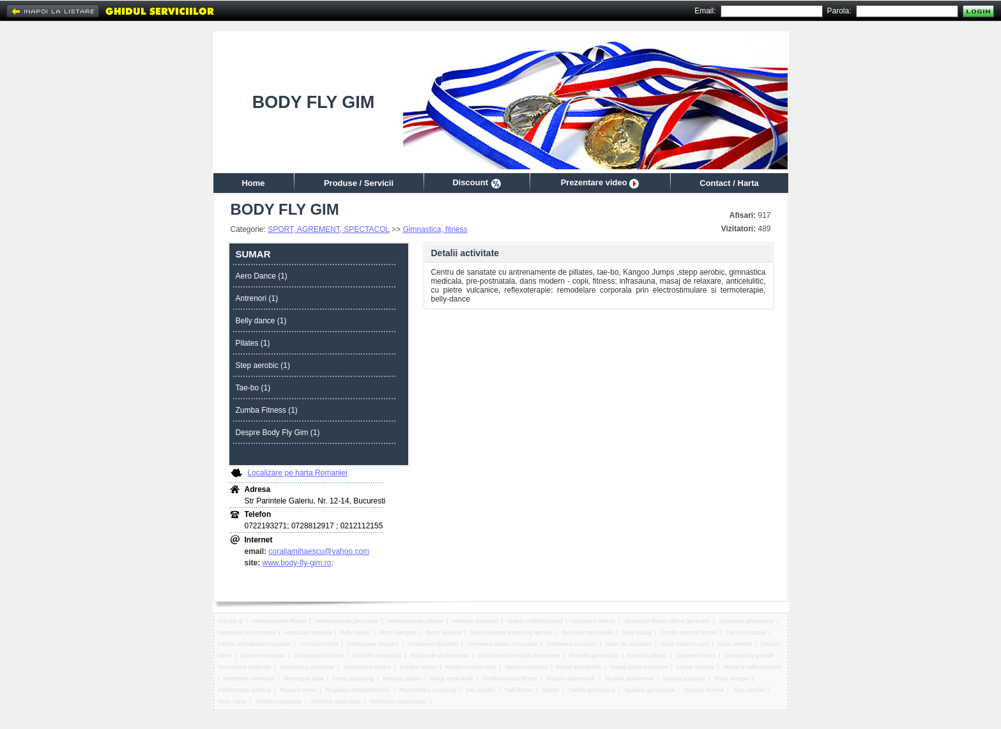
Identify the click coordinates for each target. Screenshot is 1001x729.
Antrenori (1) (257, 298)
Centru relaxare (746, 632)
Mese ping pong (353, 678)
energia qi (230, 621)
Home (252, 183)
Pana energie (731, 678)
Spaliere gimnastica (649, 690)
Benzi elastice (443, 632)
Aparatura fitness (593, 621)
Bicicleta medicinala (587, 632)
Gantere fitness (695, 655)
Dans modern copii (684, 644)
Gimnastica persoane (307, 667)
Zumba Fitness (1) (267, 410)
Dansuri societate (262, 655)
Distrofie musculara (377, 655)
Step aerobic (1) (263, 365)
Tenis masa (232, 701)
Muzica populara (684, 678)
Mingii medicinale (451, 678)
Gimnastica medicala (244, 667)
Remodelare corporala (428, 690)
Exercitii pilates (647, 655)
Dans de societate (629, 644)
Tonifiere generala (279, 701)
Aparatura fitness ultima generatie (667, 621)
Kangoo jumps (418, 667)
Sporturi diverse (704, 690)
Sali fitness (519, 690)
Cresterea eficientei (434, 644)
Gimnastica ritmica (367, 667)
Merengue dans (304, 678)
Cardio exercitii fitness (689, 632)
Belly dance (355, 632)
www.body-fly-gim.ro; (298, 562)
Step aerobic (749, 690)
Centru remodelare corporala (254, 644)
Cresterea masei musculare (502, 644)
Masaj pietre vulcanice (639, 667)
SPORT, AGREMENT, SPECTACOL (329, 229)
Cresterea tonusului (572, 644)
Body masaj (637, 632)
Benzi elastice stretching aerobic (511, 632)
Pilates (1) (253, 343)
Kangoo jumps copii (471, 667)
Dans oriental (735, 644)
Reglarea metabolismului (358, 690)
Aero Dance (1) (261, 276)
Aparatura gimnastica (746, 621)
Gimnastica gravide (749, 655)
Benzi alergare (397, 632)
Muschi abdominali (571, 678)
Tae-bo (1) (253, 387)
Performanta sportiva (244, 690)
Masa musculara (526, 667)
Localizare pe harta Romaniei (298, 472)
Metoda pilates (401, 678)
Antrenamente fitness (279, 621)
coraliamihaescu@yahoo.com (319, 551)
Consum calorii (319, 644)
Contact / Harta (728, 183)
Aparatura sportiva (308, 632)
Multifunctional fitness (510, 678)
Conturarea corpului (374, 644)
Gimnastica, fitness (434, 229)
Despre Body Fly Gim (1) (278, 432)
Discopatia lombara (318, 655)
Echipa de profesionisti (440, 655)
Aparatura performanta (247, 632)
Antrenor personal (475, 621)
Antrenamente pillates (415, 621)
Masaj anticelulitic (579, 667)
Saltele (551, 690)
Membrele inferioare (249, 678)
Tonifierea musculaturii (398, 701)
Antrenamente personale (347, 621)
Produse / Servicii (359, 183)
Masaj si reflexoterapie (752, 667)
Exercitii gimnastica (593, 655)
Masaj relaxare (695, 667)
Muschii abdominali (629, 678)
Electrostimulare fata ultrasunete (519, 655)
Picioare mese (298, 690)
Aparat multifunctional (535, 621)
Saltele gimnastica (592, 690)
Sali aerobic (481, 690)
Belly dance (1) (261, 320)
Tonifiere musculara (335, 701)
